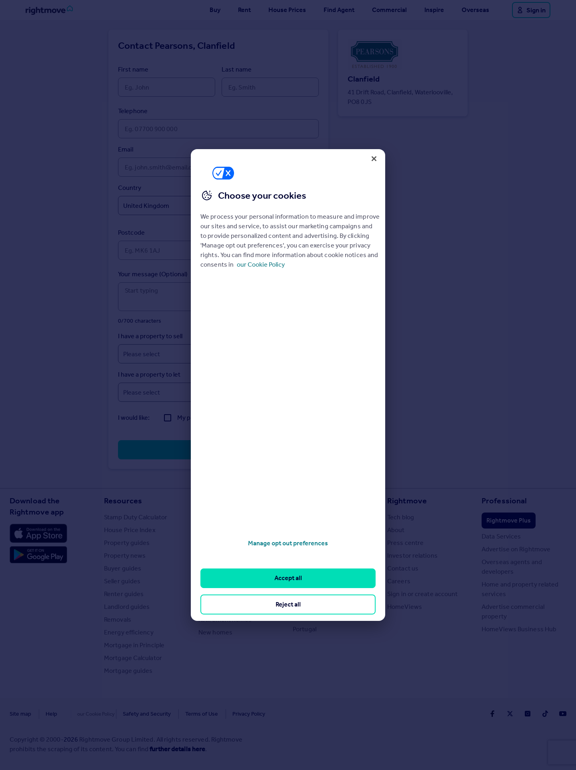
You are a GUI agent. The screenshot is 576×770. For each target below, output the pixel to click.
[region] (288, 385)
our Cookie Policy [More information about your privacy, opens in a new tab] (261, 264)
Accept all (288, 578)
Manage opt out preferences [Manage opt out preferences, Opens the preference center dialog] (288, 543)
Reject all (288, 604)
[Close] (374, 159)
